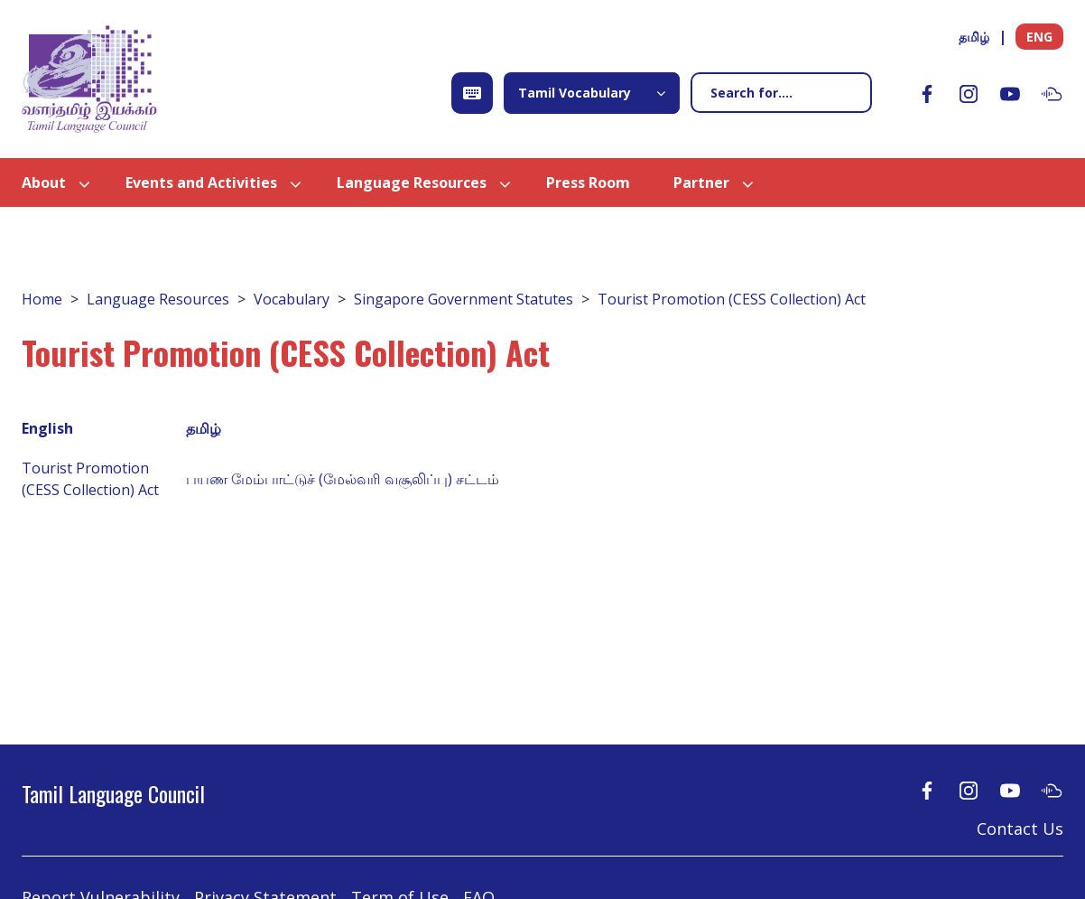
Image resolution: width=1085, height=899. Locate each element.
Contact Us (1020, 828)
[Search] (781, 92)
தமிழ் (974, 36)
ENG (1039, 36)
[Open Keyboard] (472, 93)
